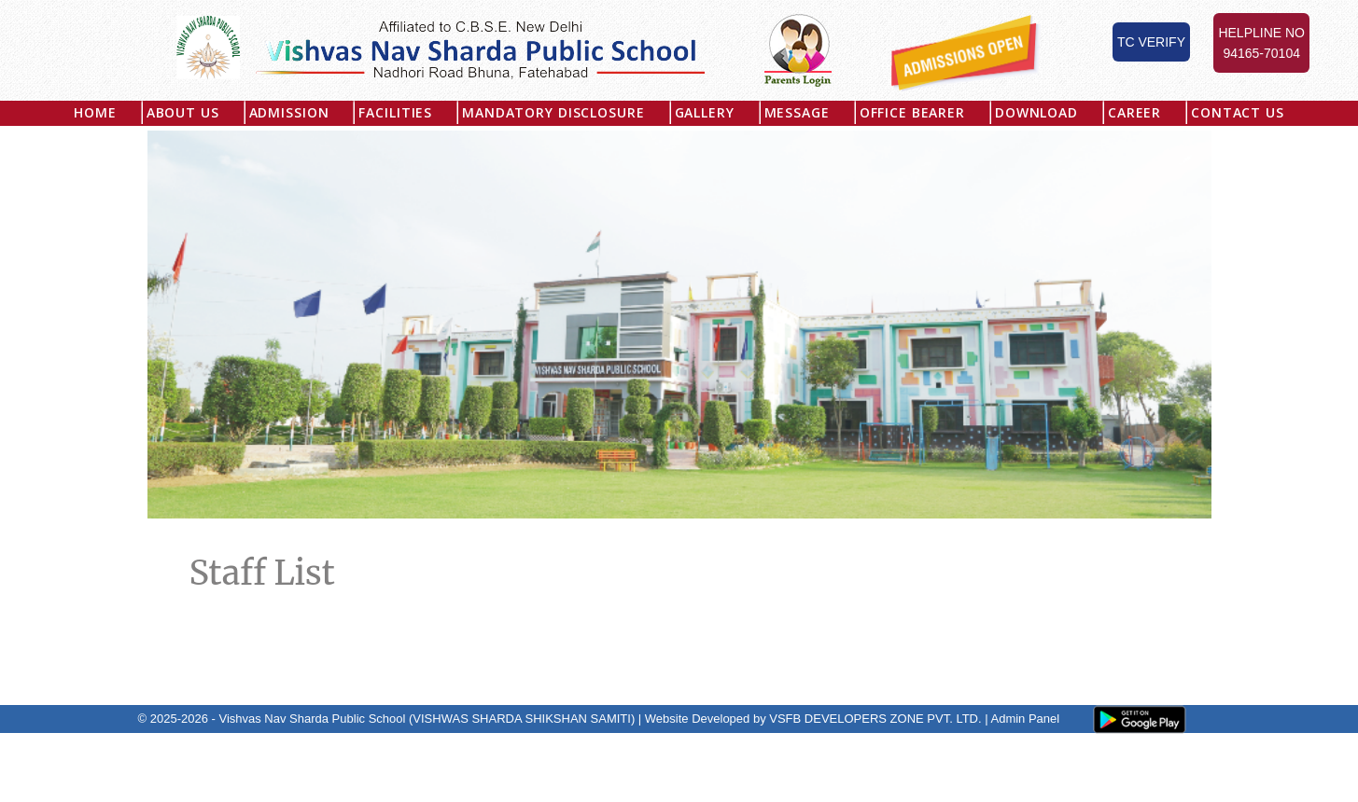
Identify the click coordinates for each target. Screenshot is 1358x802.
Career (1134, 112)
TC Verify (1151, 42)
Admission (289, 112)
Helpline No (1261, 44)
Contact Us (1237, 112)
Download (1036, 112)
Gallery (705, 112)
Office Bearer (912, 112)
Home (95, 112)
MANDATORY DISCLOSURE (553, 112)
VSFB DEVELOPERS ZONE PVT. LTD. (875, 719)
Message (797, 112)
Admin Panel (1024, 719)
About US (183, 112)
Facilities (395, 112)
